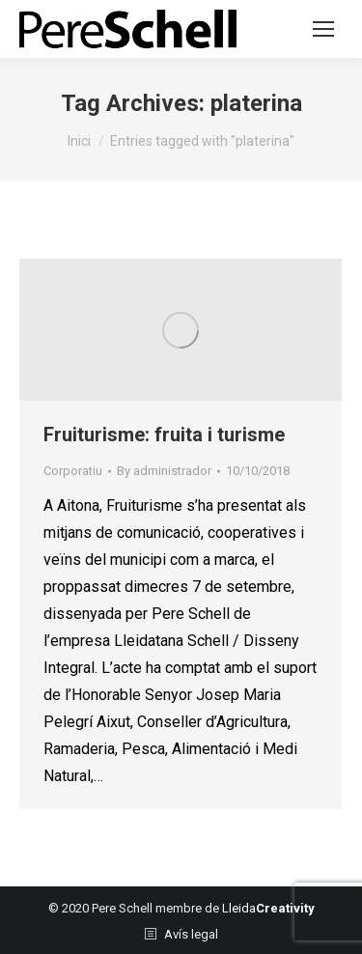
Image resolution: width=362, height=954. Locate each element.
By (164, 470)
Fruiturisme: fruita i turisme (164, 434)
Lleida (268, 908)
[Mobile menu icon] (323, 29)
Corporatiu (72, 470)
